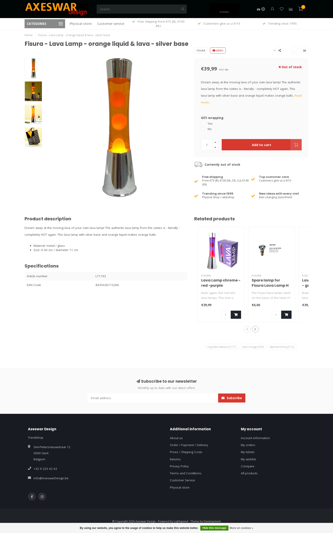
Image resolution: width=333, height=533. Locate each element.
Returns (175, 459)
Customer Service (182, 480)
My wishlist (248, 459)
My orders (248, 445)
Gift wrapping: (212, 118)
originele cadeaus (221, 347)
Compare (247, 466)
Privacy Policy (179, 466)
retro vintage (253, 347)
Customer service (110, 23)
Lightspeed (181, 521)
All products (249, 473)
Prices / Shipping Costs (186, 452)
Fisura (201, 50)
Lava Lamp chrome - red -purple (220, 283)
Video (217, 50)
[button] (247, 329)
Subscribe (231, 398)
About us (176, 438)
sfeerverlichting (282, 347)
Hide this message (214, 528)
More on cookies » (241, 528)
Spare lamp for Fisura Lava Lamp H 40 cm (270, 285)
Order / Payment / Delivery (189, 445)
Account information (255, 438)
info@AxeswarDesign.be (51, 478)
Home (29, 35)
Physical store (80, 23)
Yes (210, 123)
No (210, 129)
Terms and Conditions (185, 473)
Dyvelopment (212, 521)
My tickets (248, 452)
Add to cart (277, 144)
